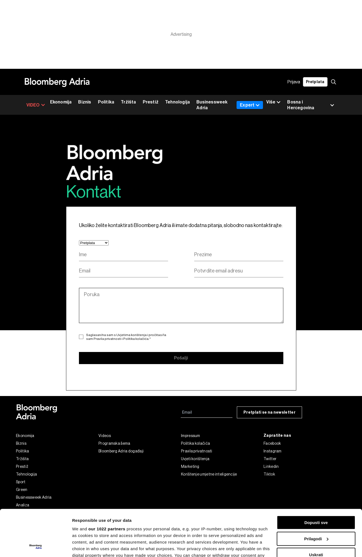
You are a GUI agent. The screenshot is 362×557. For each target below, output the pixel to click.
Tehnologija (177, 102)
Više (273, 102)
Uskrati (316, 511)
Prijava (293, 81)
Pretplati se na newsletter (269, 412)
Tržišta (128, 102)
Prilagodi (316, 495)
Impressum (190, 435)
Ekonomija (61, 102)
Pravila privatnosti (107, 339)
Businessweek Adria (211, 104)
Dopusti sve (316, 479)
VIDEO (35, 105)
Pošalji (181, 358)
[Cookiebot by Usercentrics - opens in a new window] (36, 546)
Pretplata (315, 82)
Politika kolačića (136, 339)
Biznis (84, 102)
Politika (106, 102)
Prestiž (150, 102)
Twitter (270, 459)
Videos (104, 435)
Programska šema (114, 443)
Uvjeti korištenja (195, 459)
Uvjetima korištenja (131, 335)
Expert (250, 105)
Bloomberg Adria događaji (121, 451)
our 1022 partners (106, 485)
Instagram (273, 451)
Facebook (272, 443)
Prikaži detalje (86, 546)
